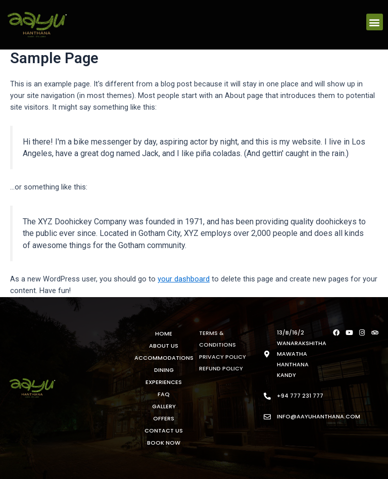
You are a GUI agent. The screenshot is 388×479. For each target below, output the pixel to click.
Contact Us (163, 430)
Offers (163, 418)
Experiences (164, 382)
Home (163, 333)
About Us (163, 346)
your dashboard (184, 278)
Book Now (163, 443)
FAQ (164, 394)
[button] (374, 22)
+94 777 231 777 (300, 396)
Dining (164, 370)
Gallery (164, 406)
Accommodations (163, 358)
